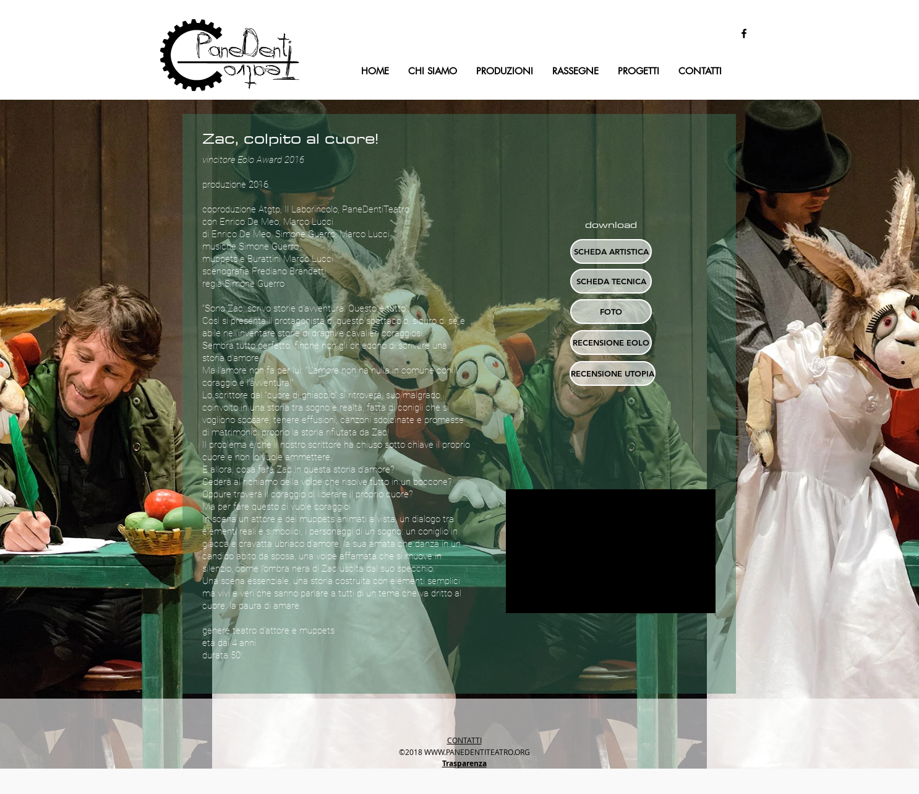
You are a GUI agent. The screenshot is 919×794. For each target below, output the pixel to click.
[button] (611, 311)
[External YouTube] (610, 551)
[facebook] (744, 33)
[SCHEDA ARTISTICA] (611, 251)
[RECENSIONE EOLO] (611, 342)
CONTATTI (464, 740)
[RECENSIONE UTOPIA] (613, 373)
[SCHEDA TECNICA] (611, 281)
